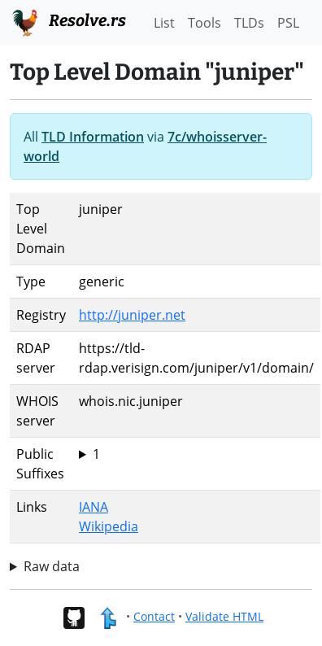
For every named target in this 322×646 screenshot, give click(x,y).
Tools (204, 23)
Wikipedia (108, 526)
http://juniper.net (132, 315)
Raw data (52, 566)
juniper (196, 454)
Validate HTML (224, 616)
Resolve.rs (68, 21)
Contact (154, 616)
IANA (93, 507)
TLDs (249, 23)
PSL (288, 23)
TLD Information (92, 137)
